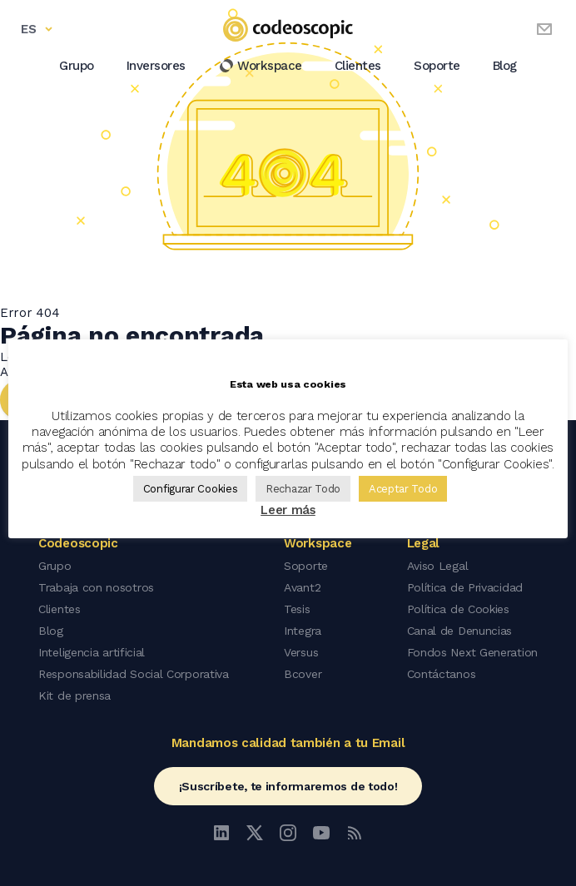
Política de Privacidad (465, 587)
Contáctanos (441, 674)
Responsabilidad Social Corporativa (133, 674)
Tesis (297, 609)
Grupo (76, 65)
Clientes (358, 65)
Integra (302, 630)
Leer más (288, 509)
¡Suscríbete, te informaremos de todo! (288, 786)
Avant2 (302, 587)
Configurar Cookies (190, 489)
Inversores (156, 65)
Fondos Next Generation (472, 652)
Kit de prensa (74, 695)
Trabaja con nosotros (96, 587)
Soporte (437, 65)
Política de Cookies (458, 609)
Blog (505, 65)
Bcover (302, 674)
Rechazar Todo (303, 489)
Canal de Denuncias (460, 630)
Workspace (260, 65)
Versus (301, 652)
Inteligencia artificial (91, 652)
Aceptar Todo (403, 489)
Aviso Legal (438, 565)
